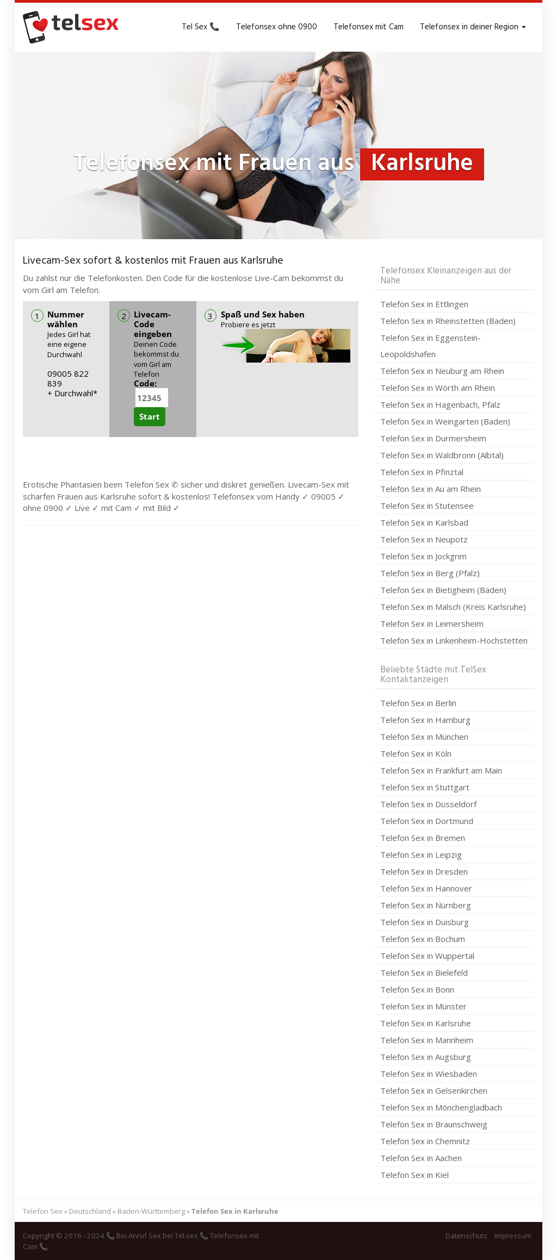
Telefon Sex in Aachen (421, 1157)
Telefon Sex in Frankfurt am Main (441, 770)
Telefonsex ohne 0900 (276, 27)
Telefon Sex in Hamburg (425, 719)
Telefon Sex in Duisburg (424, 921)
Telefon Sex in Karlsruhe (425, 1023)
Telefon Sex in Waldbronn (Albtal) (442, 455)
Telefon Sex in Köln (415, 753)
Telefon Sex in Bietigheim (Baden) (443, 589)
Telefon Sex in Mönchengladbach (441, 1107)
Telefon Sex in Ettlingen (424, 303)
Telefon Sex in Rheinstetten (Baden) (448, 320)
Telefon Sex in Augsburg (425, 1056)
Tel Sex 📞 (201, 27)
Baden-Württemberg (151, 1211)
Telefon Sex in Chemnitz (425, 1141)
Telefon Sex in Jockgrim (423, 556)
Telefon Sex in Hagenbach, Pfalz (440, 404)
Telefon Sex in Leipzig (421, 854)
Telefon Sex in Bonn (417, 989)
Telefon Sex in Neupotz (424, 539)
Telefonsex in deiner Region (473, 27)
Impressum (512, 1235)
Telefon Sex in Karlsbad (424, 522)
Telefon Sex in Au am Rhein (430, 488)
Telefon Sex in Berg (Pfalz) (430, 572)
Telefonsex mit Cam (368, 27)
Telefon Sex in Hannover (426, 888)
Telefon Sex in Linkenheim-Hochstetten (454, 640)
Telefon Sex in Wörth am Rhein (437, 387)
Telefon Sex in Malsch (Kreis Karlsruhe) (453, 606)
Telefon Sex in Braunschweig (433, 1124)
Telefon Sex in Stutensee (427, 505)
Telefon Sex (43, 1211)
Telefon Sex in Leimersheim (432, 623)
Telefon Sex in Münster (423, 1006)
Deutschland (90, 1211)
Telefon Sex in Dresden (424, 871)
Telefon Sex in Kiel (414, 1174)
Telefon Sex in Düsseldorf (428, 804)
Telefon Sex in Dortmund (426, 820)
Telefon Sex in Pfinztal (421, 471)
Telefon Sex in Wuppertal (427, 955)
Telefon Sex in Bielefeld (424, 972)
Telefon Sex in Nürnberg (425, 905)
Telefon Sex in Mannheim (426, 1039)
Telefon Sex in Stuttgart (424, 787)
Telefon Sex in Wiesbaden (428, 1073)
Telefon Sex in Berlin (418, 702)
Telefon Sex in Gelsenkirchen (433, 1090)
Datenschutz (466, 1235)
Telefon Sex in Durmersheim (433, 438)
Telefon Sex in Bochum (422, 938)
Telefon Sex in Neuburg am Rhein (442, 370)
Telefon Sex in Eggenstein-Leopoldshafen (430, 345)
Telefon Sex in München (424, 736)
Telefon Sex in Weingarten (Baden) (445, 421)
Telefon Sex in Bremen (422, 837)
